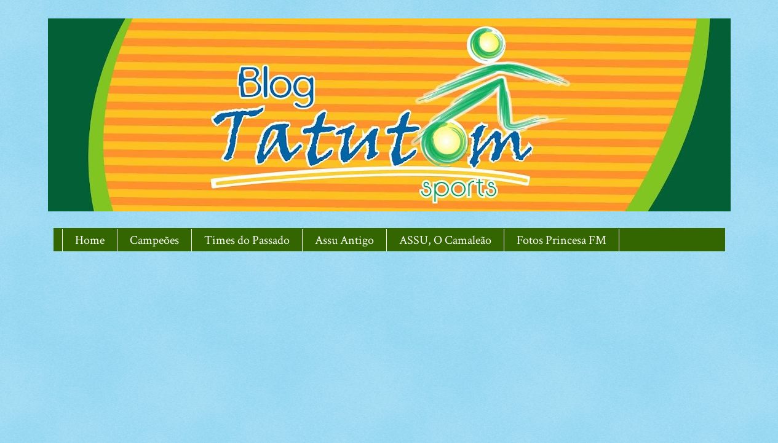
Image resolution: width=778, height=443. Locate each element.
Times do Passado (247, 240)
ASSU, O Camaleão (445, 240)
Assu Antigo (344, 240)
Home (90, 240)
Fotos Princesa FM (561, 240)
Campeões (154, 240)
